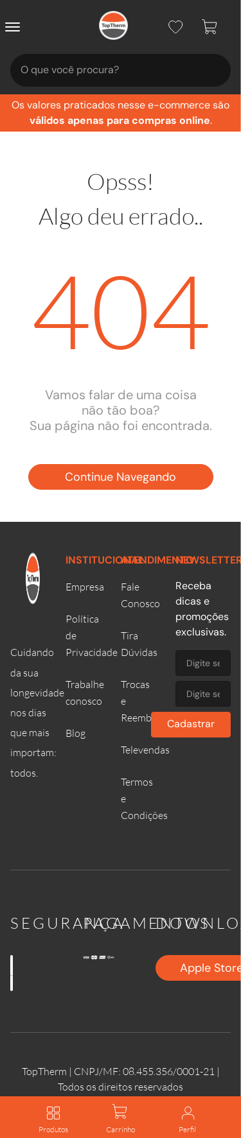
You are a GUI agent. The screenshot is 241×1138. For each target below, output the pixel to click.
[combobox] (120, 70)
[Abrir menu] (15, 26)
